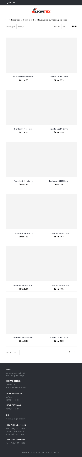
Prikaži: (57, 26)
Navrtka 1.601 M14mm (23, 129)
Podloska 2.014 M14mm (59, 285)
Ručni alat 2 (28, 20)
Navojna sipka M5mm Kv (23, 76)
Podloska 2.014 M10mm (59, 233)
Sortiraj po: (10, 26)
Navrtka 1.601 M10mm (59, 337)
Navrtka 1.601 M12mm (59, 76)
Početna (7, 20)
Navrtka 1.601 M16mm (59, 129)
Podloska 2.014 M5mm (23, 181)
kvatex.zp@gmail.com (15, 419)
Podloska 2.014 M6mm (58, 181)
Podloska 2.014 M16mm (23, 337)
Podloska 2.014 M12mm (23, 285)
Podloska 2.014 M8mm (23, 233)
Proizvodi (15, 20)
